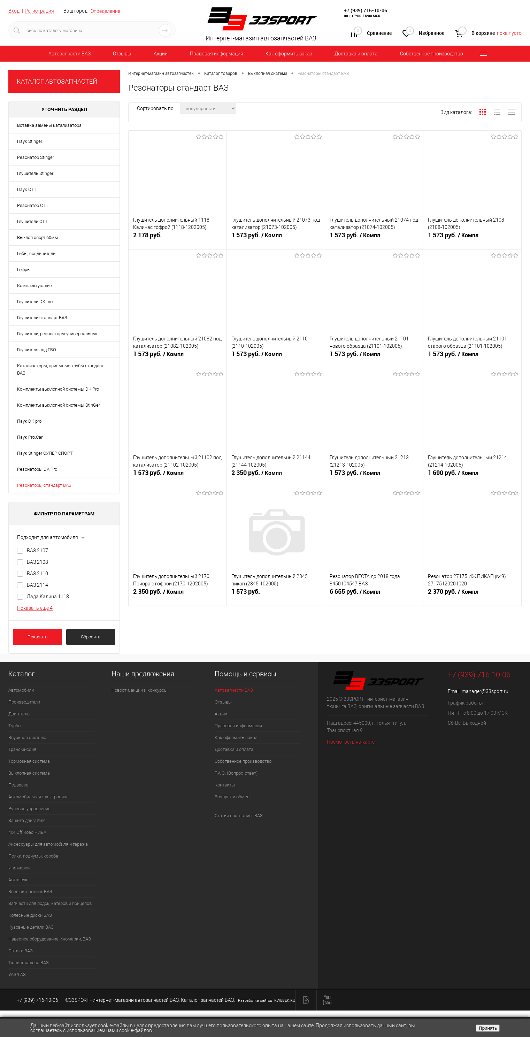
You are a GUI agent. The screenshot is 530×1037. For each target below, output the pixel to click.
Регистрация (39, 11)
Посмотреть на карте (351, 742)
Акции (161, 53)
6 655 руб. (374, 594)
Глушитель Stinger (35, 173)
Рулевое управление (29, 808)
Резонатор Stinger (35, 157)
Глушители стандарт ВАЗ (42, 317)
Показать (37, 636)
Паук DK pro (29, 421)
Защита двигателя (27, 820)
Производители (24, 702)
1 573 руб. (275, 238)
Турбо (14, 725)
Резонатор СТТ (32, 205)
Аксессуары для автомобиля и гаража (48, 844)
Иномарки (19, 867)
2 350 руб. (275, 475)
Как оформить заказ (289, 53)
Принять (488, 1028)
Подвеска (18, 785)
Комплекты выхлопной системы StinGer (58, 405)
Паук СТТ (27, 189)
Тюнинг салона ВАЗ (28, 962)
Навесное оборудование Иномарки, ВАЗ (49, 939)
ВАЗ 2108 (37, 562)
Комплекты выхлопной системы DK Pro (58, 389)
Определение (105, 11)
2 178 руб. (177, 237)
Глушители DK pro (35, 301)
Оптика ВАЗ (20, 950)
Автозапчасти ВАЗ (69, 53)
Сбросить (90, 636)
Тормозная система (29, 761)
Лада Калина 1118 (48, 596)
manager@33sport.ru (485, 691)
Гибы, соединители (36, 253)
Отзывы (122, 53)
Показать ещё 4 (35, 608)
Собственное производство (431, 53)
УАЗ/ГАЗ (17, 974)
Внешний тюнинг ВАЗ (30, 891)
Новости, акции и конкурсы (140, 690)
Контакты (225, 785)
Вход (14, 11)
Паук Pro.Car (30, 437)
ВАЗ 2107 (37, 550)
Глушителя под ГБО (36, 349)
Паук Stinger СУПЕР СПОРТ (45, 453)
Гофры (24, 269)
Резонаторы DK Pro (37, 469)
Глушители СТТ (32, 221)
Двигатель (19, 713)
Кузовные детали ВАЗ (31, 927)
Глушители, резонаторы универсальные (58, 333)
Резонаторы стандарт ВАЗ (44, 485)
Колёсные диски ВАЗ (30, 915)
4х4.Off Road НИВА (27, 832)
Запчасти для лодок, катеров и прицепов (50, 903)
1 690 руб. (472, 475)
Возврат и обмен (232, 796)
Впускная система (27, 737)
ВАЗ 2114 (37, 585)
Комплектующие (34, 285)
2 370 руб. (472, 594)
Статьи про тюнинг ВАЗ (239, 815)
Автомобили (21, 690)
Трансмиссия (22, 749)
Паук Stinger (29, 141)
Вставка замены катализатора (49, 125)
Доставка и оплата (356, 53)
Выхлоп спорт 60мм (37, 237)
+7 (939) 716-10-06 (365, 10)
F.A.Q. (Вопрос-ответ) (236, 773)
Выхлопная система (29, 773)
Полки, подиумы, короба (33, 856)
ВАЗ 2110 (37, 573)
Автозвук (18, 879)
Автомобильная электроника (38, 796)
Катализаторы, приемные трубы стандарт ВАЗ (60, 369)
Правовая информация (216, 53)
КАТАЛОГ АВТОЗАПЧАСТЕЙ (57, 81)
